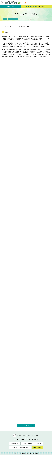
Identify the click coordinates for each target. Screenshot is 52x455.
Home (4, 19)
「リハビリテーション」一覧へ (26, 426)
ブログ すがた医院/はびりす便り (21, 447)
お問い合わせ (10, 6)
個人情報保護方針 (27, 443)
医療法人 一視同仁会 (26, 435)
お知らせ (38, 443)
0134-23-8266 (36, 6)
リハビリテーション (12, 19)
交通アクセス (15, 443)
